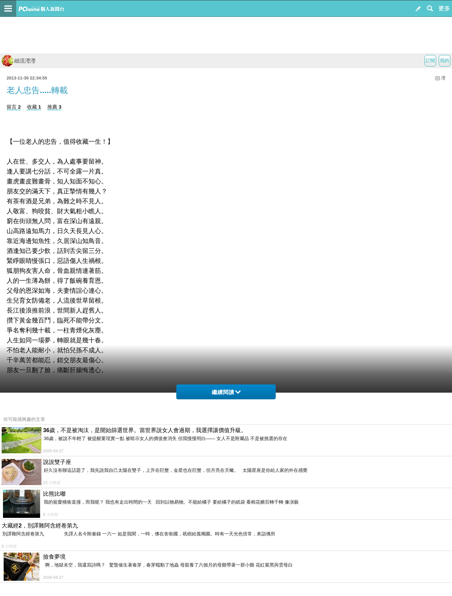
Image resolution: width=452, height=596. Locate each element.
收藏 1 (34, 107)
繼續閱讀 (226, 392)
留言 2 (14, 107)
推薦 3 (54, 107)
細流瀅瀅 (18, 61)
